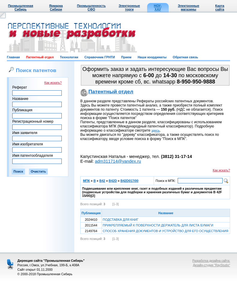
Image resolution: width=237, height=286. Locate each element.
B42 (102, 180)
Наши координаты (152, 57)
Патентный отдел (40, 57)
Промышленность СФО (91, 7)
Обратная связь (185, 57)
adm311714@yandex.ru (118, 161)
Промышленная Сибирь (20, 7)
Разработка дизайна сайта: (211, 260)
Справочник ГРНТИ (99, 57)
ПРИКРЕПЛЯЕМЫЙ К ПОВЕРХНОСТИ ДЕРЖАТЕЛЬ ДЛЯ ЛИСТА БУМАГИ (158, 225)
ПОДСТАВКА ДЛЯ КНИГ (120, 219)
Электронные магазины (188, 7)
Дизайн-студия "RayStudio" (211, 265)
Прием (126, 57)
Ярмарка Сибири (56, 7)
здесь (155, 130)
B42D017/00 (129, 180)
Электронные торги (129, 7)
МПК (86, 180)
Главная (13, 57)
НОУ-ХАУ (158, 7)
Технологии (69, 57)
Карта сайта (219, 7)
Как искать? (53, 82)
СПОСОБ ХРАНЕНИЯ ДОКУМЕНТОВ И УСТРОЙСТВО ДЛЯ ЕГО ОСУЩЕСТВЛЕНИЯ (165, 231)
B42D (113, 180)
